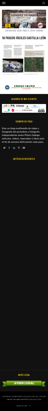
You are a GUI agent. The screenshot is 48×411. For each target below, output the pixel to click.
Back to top (24, 406)
